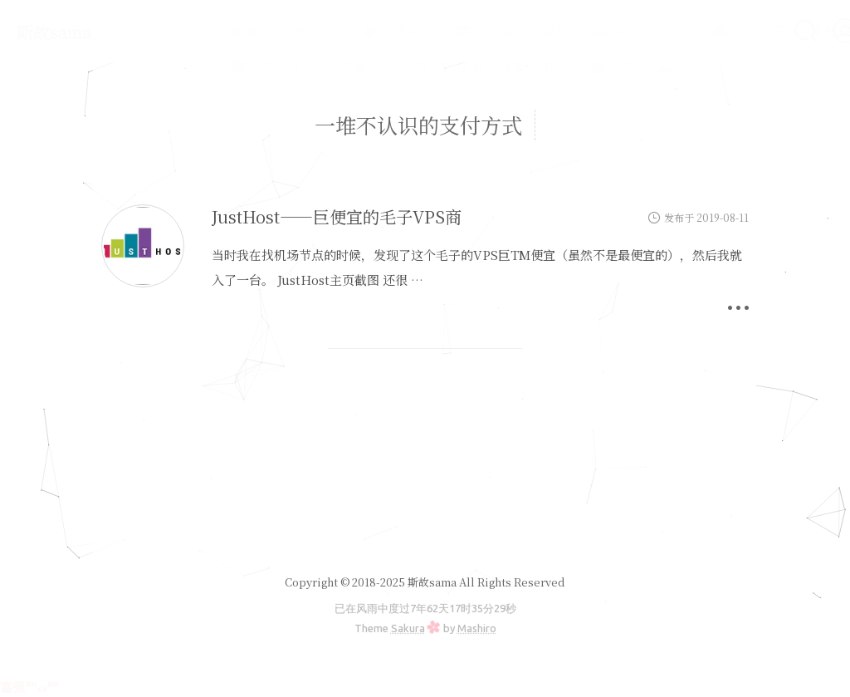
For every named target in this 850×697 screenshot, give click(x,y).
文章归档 (222, 66)
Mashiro (476, 628)
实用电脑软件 (597, 30)
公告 (274, 30)
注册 (635, 66)
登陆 (568, 66)
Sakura (408, 628)
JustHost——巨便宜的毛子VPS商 (337, 216)
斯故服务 (492, 66)
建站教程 (354, 30)
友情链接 (315, 66)
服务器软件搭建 (468, 30)
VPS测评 (704, 30)
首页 (209, 30)
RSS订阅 (405, 66)
